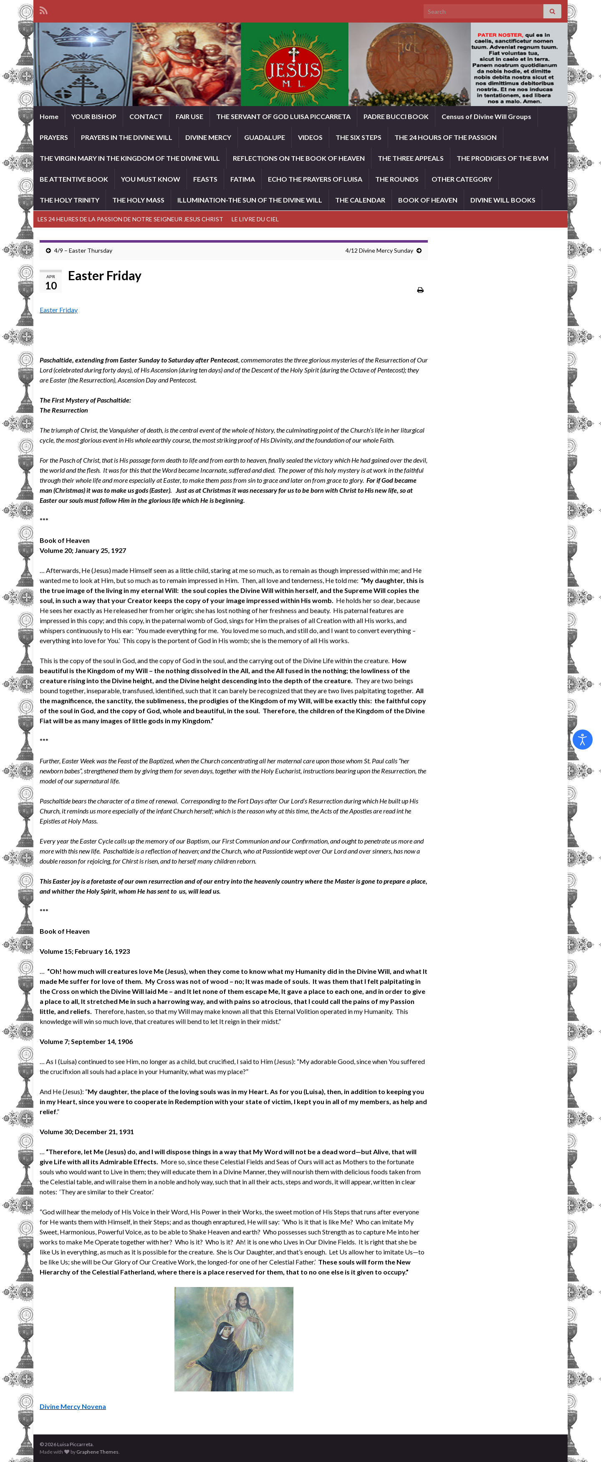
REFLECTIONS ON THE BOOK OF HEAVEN (299, 158)
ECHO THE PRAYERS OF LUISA (315, 179)
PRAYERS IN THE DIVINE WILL (126, 137)
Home (49, 116)
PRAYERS (54, 137)
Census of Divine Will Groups (486, 116)
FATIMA (242, 179)
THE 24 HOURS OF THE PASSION (445, 137)
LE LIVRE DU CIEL (255, 219)
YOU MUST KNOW (150, 179)
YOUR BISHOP (93, 116)
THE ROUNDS (397, 179)
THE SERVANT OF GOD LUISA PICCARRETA (283, 116)
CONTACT (146, 116)
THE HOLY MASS (138, 200)
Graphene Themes (97, 1452)
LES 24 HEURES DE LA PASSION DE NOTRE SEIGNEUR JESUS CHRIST (130, 219)
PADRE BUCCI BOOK (396, 116)
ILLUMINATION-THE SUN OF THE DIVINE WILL (249, 200)
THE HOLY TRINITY (69, 200)
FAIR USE (189, 116)
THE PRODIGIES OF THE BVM (502, 158)
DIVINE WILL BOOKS (502, 200)
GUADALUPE (264, 137)
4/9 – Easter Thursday (83, 250)
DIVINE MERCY (208, 137)
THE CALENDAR (360, 200)
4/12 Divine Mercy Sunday (379, 250)
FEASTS (205, 179)
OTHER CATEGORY (462, 179)
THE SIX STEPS (358, 137)
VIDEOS (310, 137)
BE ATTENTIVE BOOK (74, 179)
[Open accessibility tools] (583, 740)
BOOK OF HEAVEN (427, 200)
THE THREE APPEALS (411, 158)
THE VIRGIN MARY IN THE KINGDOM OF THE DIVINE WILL (130, 158)
